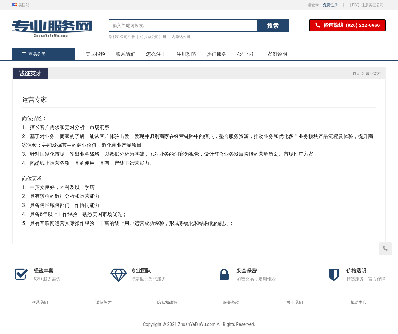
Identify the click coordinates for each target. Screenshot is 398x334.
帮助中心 (358, 302)
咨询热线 (347, 25)
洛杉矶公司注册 (122, 37)
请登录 (313, 5)
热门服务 (217, 54)
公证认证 (247, 54)
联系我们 (126, 54)
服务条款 (231, 302)
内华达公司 (181, 37)
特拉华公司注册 (153, 37)
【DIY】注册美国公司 (366, 5)
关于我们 (295, 302)
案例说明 (277, 54)
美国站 (21, 5)
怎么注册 (156, 54)
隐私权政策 (167, 302)
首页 (356, 73)
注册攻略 (186, 54)
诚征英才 (103, 302)
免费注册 (330, 5)
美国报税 (95, 54)
